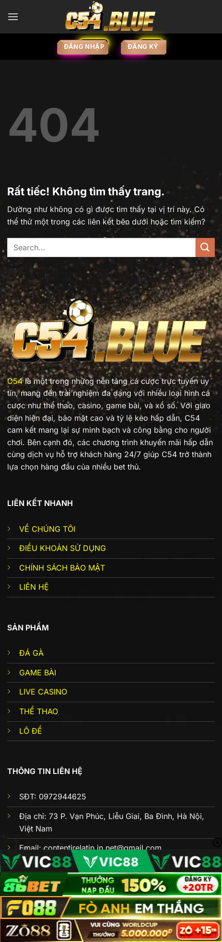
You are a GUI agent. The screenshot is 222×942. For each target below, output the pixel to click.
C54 (15, 381)
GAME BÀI (37, 672)
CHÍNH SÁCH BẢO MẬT (62, 567)
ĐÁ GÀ (31, 653)
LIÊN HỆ (34, 587)
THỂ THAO (38, 711)
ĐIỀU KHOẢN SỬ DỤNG (62, 548)
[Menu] (13, 16)
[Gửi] (205, 247)
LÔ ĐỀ (30, 731)
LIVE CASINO (43, 691)
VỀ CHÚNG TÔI (47, 529)
